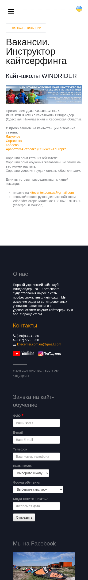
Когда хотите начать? (30, 499)
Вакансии (34, 28)
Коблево (12, 145)
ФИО (18, 416)
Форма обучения (26, 482)
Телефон (20, 449)
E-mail (18, 432)
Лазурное (13, 136)
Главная (17, 28)
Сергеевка (14, 141)
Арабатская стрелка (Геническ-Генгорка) (37, 149)
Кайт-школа (22, 466)
